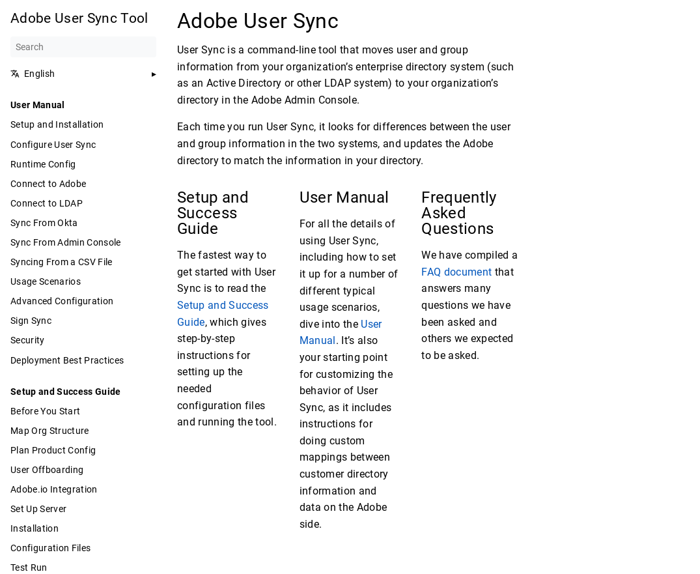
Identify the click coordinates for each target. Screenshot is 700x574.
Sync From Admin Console (65, 242)
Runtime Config (43, 164)
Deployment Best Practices (67, 360)
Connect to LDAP (46, 203)
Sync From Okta (44, 223)
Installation (34, 528)
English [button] (32, 73)
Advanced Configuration (61, 301)
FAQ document (456, 272)
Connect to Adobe (48, 184)
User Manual (37, 105)
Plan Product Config (53, 450)
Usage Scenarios (45, 281)
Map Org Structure (49, 430)
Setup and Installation (57, 124)
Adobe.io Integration (54, 489)
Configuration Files (50, 548)
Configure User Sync (53, 144)
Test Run (29, 567)
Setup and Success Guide (65, 391)
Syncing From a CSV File (61, 262)
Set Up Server (38, 509)
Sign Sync (30, 320)
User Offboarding (46, 470)
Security (27, 340)
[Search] (83, 46)
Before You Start (45, 411)
